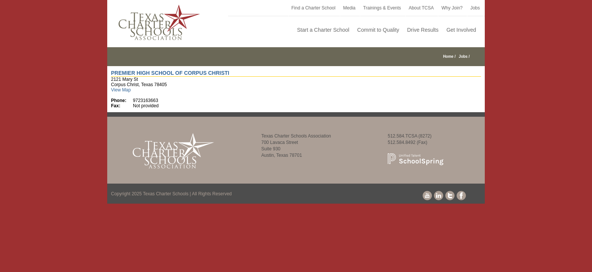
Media (349, 8)
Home (448, 56)
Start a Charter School (323, 30)
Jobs (475, 8)
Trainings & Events (382, 8)
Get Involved (461, 30)
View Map (121, 90)
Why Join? (451, 8)
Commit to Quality (378, 30)
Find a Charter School (313, 8)
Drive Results (422, 30)
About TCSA (421, 8)
